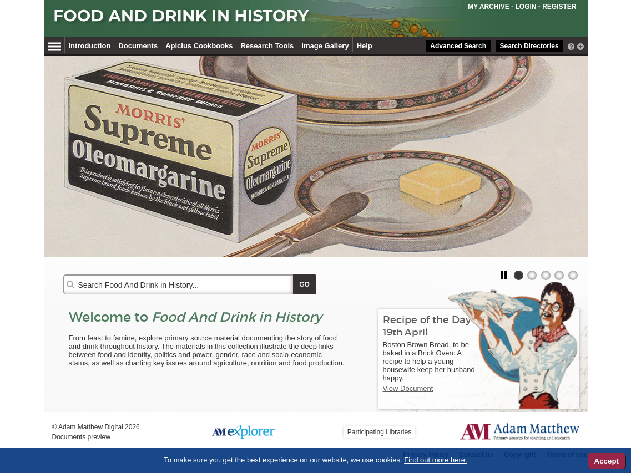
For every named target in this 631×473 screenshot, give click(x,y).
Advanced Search (458, 46)
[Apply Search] (304, 284)
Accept (606, 461)
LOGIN (525, 7)
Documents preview (81, 437)
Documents (138, 46)
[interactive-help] (571, 45)
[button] (505, 275)
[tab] (518, 275)
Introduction (90, 46)
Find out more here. (435, 460)
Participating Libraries (379, 432)
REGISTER (559, 7)
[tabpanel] (316, 156)
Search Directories (529, 46)
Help (364, 46)
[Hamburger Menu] (54, 45)
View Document (408, 388)
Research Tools (267, 46)
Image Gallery (325, 46)
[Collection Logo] (268, 20)
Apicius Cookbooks (199, 46)
